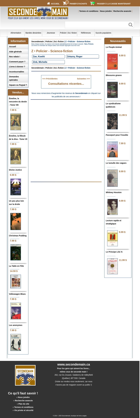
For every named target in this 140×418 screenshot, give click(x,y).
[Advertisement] (66, 120)
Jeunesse (51, 33)
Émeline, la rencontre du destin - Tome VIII (18, 101)
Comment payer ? (17, 62)
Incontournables (16, 72)
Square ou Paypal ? (18, 85)
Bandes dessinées (33, 33)
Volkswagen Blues (17, 294)
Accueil (12, 46)
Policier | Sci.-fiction (68, 33)
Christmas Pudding (18, 236)
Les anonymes (15, 325)
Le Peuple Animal (114, 47)
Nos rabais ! (14, 56)
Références (86, 33)
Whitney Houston (114, 192)
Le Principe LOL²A (114, 252)
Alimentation (16, 33)
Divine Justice (15, 170)
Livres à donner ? (17, 67)
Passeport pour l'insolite (117, 135)
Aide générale (15, 52)
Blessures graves (114, 75)
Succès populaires (103, 33)
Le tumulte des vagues (116, 163)
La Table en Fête (16, 266)
